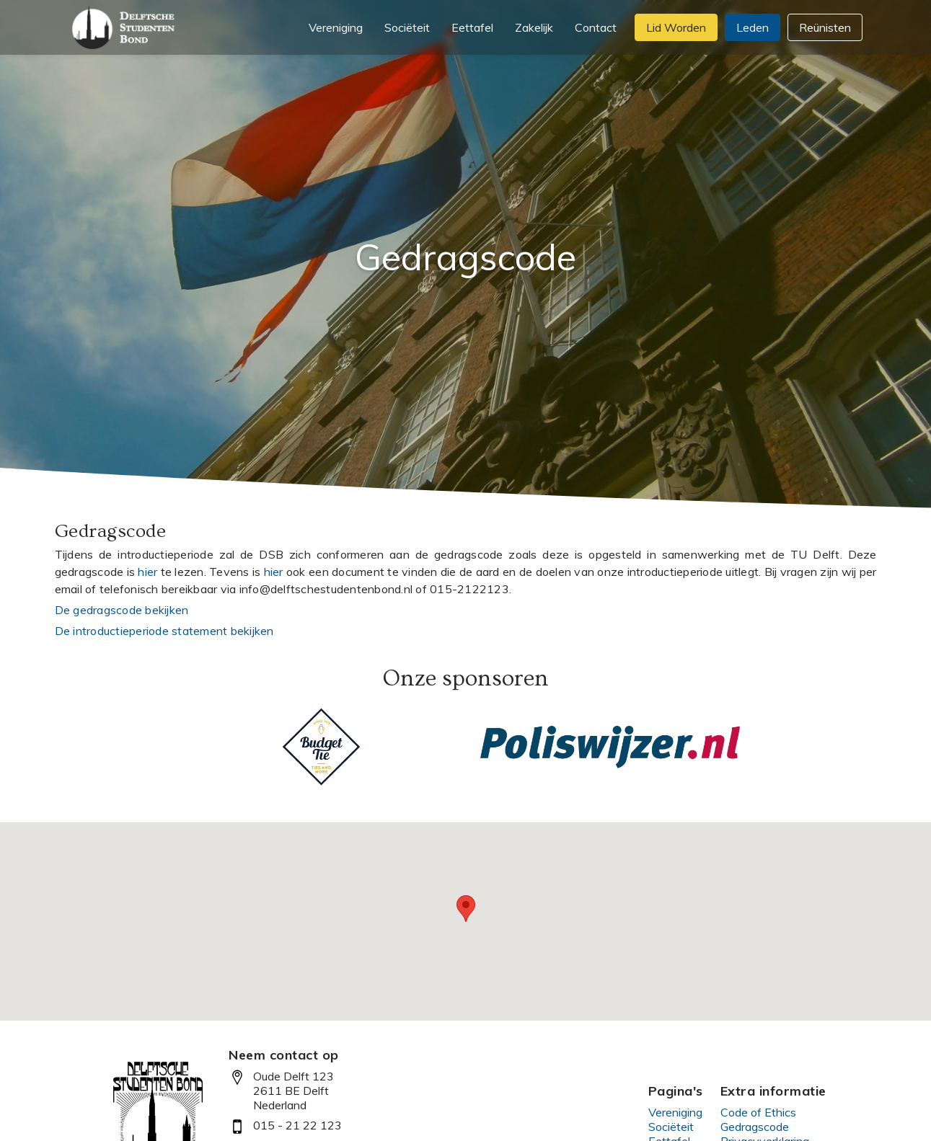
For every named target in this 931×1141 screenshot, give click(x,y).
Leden (752, 27)
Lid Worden (676, 27)
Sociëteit (671, 1126)
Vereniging (675, 1112)
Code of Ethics (758, 1112)
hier (147, 571)
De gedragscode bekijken (122, 610)
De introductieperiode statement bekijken (164, 630)
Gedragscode (754, 1126)
